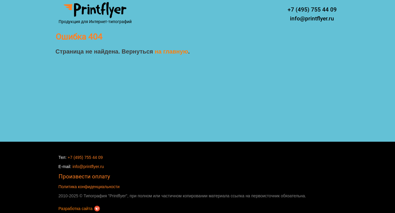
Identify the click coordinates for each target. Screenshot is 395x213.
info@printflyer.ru (312, 18)
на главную (171, 51)
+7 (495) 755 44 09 (312, 9)
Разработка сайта (79, 209)
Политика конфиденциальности (89, 186)
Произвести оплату (84, 176)
